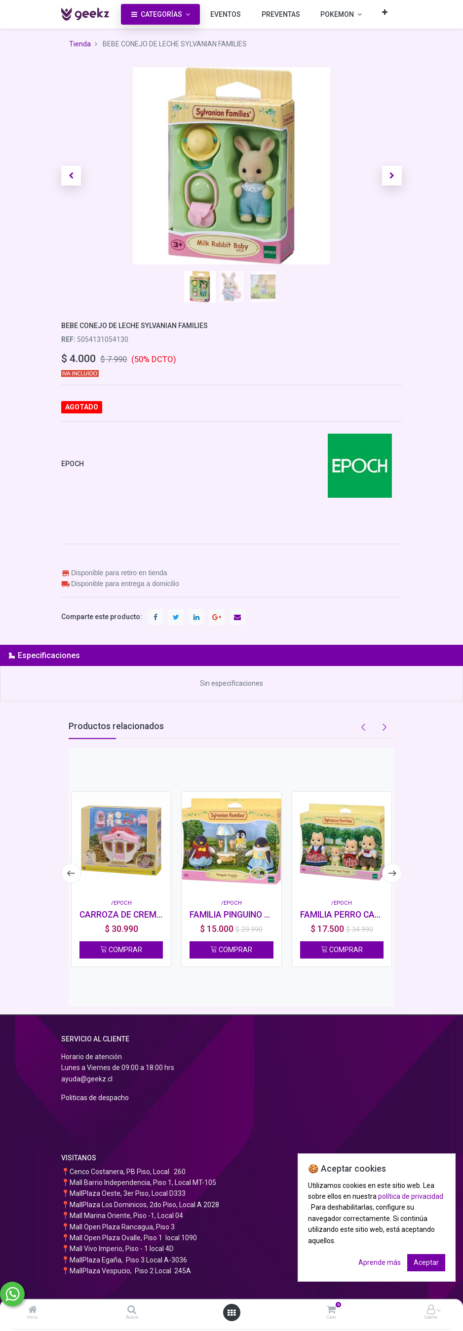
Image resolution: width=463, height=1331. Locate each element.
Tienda (80, 44)
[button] (384, 12)
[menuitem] (225, 14)
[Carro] (331, 1310)
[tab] (231, 655)
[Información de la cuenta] (431, 1310)
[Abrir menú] (231, 1313)
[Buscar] (131, 1310)
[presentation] (71, 873)
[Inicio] (32, 1310)
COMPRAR (121, 950)
